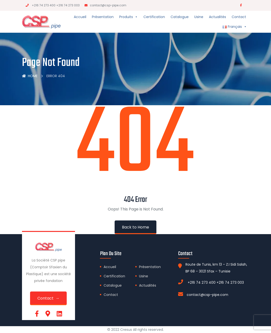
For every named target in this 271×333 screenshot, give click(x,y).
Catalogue (180, 16)
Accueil (80, 16)
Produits (128, 16)
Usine (198, 16)
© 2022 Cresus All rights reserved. (135, 329)
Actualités (217, 16)
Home (30, 75)
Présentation (103, 16)
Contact (239, 16)
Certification (154, 16)
